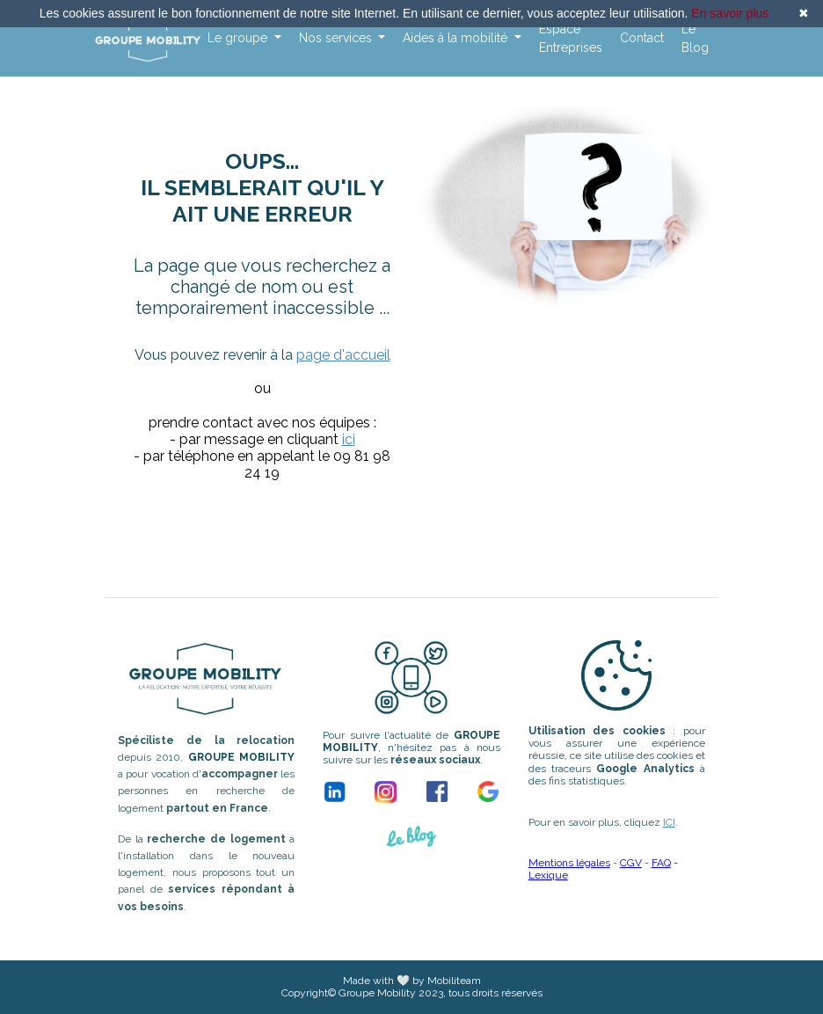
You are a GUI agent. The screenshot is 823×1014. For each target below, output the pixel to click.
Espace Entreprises (570, 38)
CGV (631, 863)
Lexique (548, 875)
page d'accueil (343, 355)
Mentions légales (569, 863)
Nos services (337, 38)
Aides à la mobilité (457, 38)
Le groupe (239, 38)
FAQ (661, 863)
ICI (669, 822)
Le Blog (695, 38)
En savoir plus (729, 13)
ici (348, 439)
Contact (642, 38)
